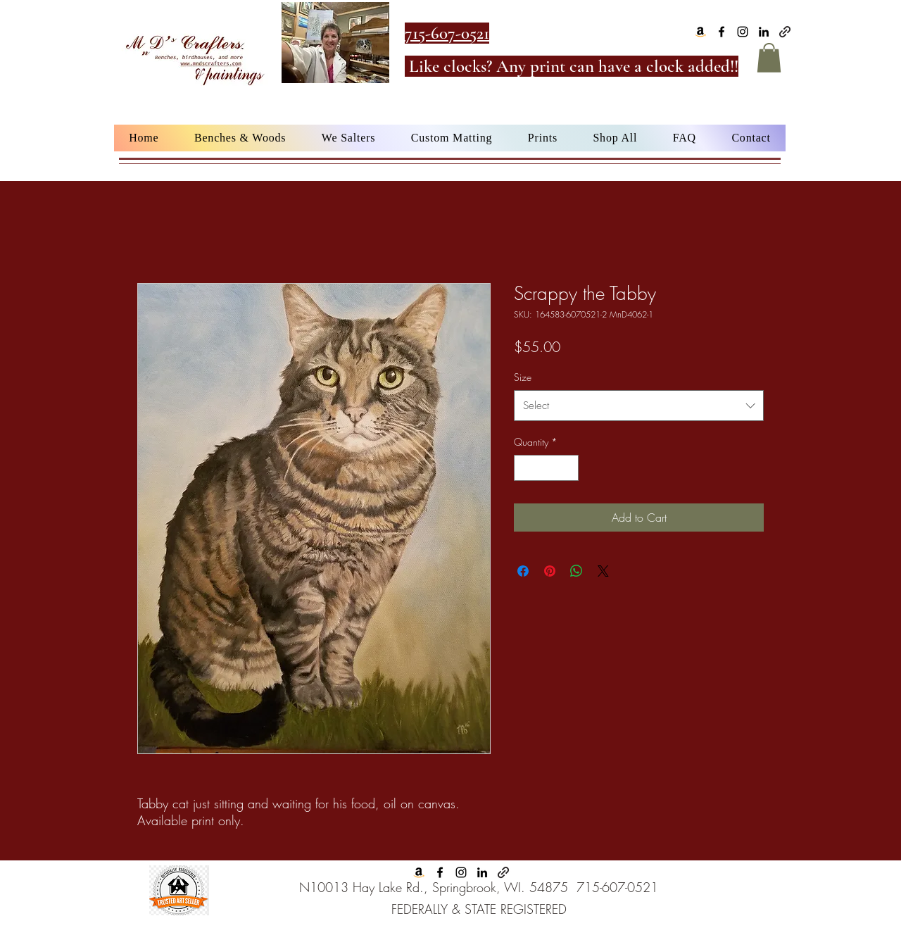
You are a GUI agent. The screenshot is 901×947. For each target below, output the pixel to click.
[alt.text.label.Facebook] (721, 32)
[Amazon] (700, 32)
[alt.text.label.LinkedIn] (764, 32)
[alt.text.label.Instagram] (743, 32)
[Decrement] (525, 468)
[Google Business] (785, 32)
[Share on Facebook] (523, 571)
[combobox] (639, 405)
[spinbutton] (546, 468)
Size (522, 377)
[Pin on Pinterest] (549, 571)
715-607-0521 (617, 887)
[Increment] (567, 468)
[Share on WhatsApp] (576, 571)
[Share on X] (603, 571)
